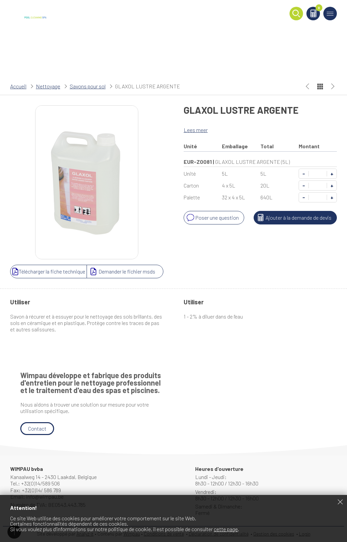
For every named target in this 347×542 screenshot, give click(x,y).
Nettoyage (48, 86)
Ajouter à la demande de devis (293, 218)
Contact (37, 428)
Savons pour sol (88, 86)
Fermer (340, 501)
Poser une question (212, 218)
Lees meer (196, 130)
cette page (226, 529)
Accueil (18, 86)
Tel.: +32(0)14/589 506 (35, 483)
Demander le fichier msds (121, 271)
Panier (318, 9)
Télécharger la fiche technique (48, 271)
